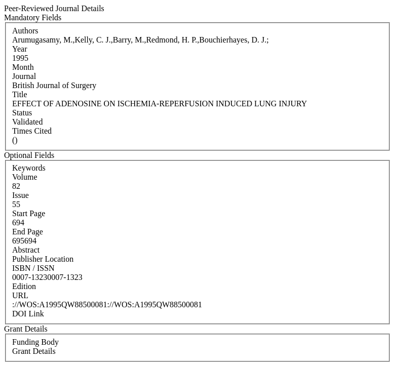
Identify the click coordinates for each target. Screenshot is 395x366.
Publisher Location (42, 259)
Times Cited (32, 131)
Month (23, 67)
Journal (24, 76)
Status (22, 112)
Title (19, 94)
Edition (24, 286)
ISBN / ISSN (33, 268)
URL (20, 295)
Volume (24, 177)
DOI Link (28, 313)
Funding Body (35, 342)
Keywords (29, 168)
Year (19, 49)
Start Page (28, 213)
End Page (27, 231)
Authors (25, 30)
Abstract (26, 250)
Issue (20, 195)
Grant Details (34, 351)
